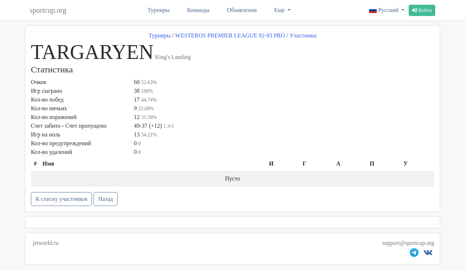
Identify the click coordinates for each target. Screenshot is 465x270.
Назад (105, 199)
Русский (384, 10)
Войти (422, 10)
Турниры (158, 10)
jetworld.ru (45, 243)
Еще (280, 10)
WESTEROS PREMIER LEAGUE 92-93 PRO (230, 35)
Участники (303, 35)
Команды (198, 10)
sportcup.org (48, 10)
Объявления (242, 10)
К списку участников (61, 199)
